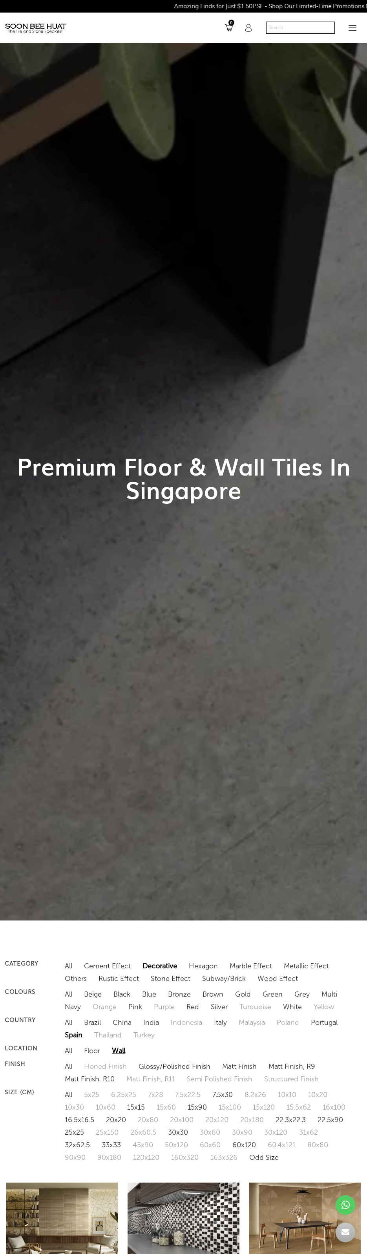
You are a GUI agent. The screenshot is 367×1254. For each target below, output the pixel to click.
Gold (243, 994)
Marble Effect (251, 966)
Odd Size (264, 1157)
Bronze (179, 994)
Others (76, 978)
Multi (329, 994)
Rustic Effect (119, 978)
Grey (302, 994)
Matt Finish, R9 (291, 1066)
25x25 (74, 1132)
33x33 (111, 1145)
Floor (92, 1050)
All (68, 966)
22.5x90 (330, 1119)
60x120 (244, 1145)
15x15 (136, 1107)
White (292, 1006)
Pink (135, 1006)
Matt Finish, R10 (90, 1079)
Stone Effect (170, 978)
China (122, 1022)
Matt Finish (239, 1066)
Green (273, 994)
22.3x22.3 (291, 1119)
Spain (73, 1035)
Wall (118, 1050)
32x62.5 (77, 1145)
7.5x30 (222, 1094)
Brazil (92, 1022)
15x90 (197, 1107)
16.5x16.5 (79, 1119)
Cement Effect (107, 966)
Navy (73, 1006)
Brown (213, 994)
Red (192, 1006)
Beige (93, 994)
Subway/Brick (224, 978)
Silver (219, 1006)
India (151, 1022)
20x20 (116, 1119)
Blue (149, 994)
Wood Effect (277, 978)
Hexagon (203, 966)
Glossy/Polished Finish (174, 1066)
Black (121, 994)
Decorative (159, 966)
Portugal (324, 1022)
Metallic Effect (306, 966)
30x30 (178, 1132)
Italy (220, 1022)
